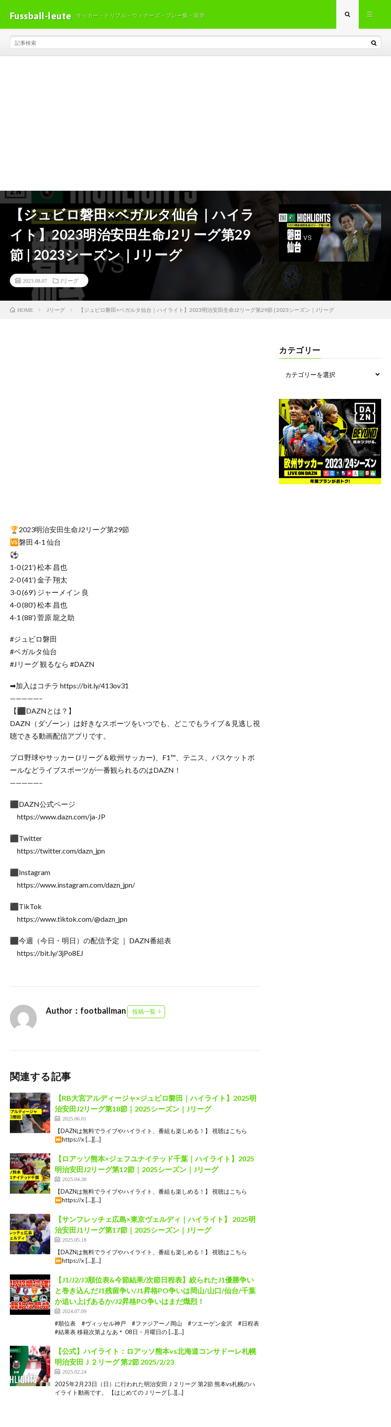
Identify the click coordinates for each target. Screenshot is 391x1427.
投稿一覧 (144, 1014)
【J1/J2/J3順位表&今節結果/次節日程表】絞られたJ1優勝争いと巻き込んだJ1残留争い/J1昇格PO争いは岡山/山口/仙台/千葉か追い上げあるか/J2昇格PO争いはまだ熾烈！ (155, 1293)
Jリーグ (70, 283)
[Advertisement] (195, 126)
